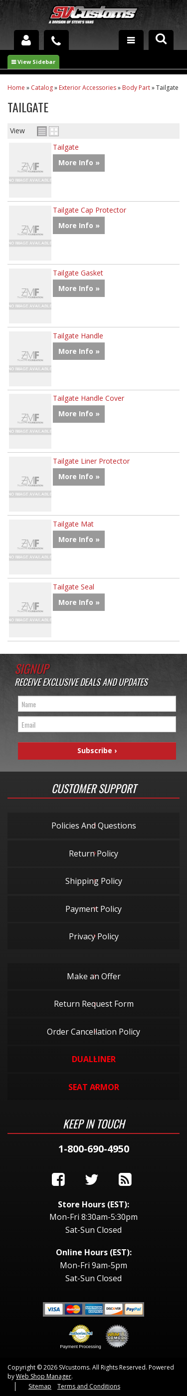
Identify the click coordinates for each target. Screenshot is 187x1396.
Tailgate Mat (73, 524)
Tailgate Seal (73, 586)
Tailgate (66, 147)
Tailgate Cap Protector (89, 210)
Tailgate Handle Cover (88, 398)
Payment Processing (80, 1346)
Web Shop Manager (43, 1376)
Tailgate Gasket (78, 273)
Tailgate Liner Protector (91, 461)
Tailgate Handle (78, 335)
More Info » (79, 162)
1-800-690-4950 (93, 1148)
